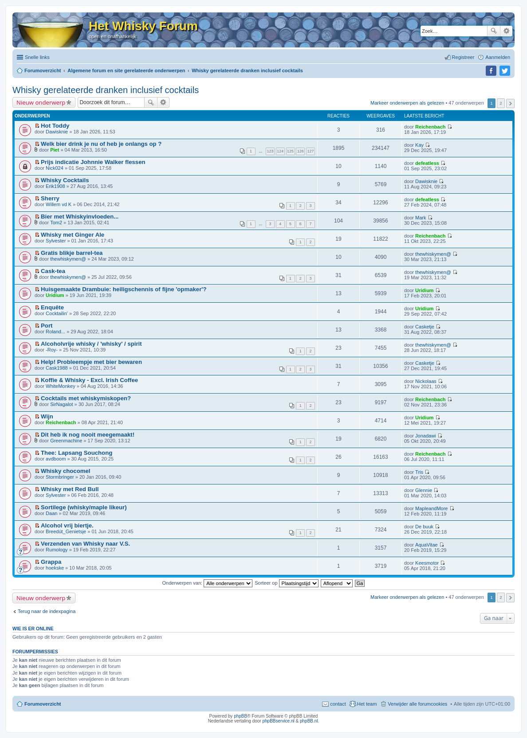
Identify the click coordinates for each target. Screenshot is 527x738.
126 (300, 151)
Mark (420, 217)
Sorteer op (286, 583)
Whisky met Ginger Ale (72, 234)
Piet (54, 149)
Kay (419, 145)
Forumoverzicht (42, 704)
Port (46, 325)
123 (270, 151)
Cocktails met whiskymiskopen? (86, 398)
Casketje (424, 326)
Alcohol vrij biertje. (67, 525)
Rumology (57, 549)
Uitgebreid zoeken (506, 31)
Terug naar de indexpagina (46, 611)
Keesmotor (427, 563)
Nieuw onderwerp (40, 102)
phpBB (240, 716)
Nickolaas (426, 381)
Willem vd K (58, 204)
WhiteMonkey (60, 386)
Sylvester (56, 240)
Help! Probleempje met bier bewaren (91, 362)
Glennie (423, 490)
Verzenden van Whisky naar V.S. (85, 543)
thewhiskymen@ (68, 259)
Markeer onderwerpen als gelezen (407, 102)
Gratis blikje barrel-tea (71, 253)
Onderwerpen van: (207, 583)
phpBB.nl (309, 720)
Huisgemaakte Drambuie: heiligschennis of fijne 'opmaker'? (123, 289)
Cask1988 (57, 368)
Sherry (50, 198)
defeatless (427, 163)
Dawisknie (57, 131)
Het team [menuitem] (367, 704)
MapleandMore (431, 508)
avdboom (56, 458)
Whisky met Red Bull (69, 489)
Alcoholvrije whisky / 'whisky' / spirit (91, 343)
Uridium (55, 295)
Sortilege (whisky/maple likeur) (83, 507)
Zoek (493, 31)
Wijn (47, 416)
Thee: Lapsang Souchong (76, 452)
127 (310, 151)
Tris (419, 472)
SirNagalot (61, 404)
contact (338, 704)
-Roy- (52, 349)
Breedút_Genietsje (66, 531)
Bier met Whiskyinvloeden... (79, 216)
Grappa (51, 561)
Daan (51, 513)
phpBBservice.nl (278, 720)
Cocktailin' (57, 313)
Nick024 (54, 168)
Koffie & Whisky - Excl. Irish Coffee (89, 380)
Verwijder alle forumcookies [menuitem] (417, 704)
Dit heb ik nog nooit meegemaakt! (87, 434)
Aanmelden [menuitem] (497, 57)
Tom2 (56, 222)
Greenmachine (66, 440)
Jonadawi (425, 435)
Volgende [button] (510, 103)
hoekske (55, 567)
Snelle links (37, 57)
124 (280, 151)
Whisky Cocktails (65, 180)
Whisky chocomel (65, 471)
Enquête (52, 307)
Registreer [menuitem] (463, 57)
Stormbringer (60, 477)
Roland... (55, 331)
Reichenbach (430, 126)
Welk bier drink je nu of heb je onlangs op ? (101, 144)
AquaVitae (426, 544)
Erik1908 (55, 186)
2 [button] (500, 103)
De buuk (424, 526)
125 (290, 151)
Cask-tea (53, 271)
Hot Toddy (55, 125)
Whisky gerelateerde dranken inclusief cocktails (105, 90)
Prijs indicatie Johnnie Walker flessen (93, 162)
